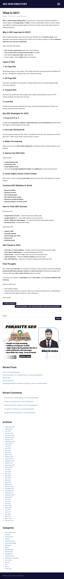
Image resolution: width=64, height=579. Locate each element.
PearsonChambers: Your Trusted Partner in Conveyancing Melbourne (38, 306)
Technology (8, 569)
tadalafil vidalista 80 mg (11, 405)
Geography (8, 545)
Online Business (9, 556)
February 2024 (9, 456)
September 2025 (10, 427)
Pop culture (8, 560)
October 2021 (9, 493)
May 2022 (8, 480)
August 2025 (8, 429)
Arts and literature (10, 532)
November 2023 (9, 461)
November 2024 (9, 437)
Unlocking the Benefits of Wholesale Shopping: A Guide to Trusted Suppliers (25, 383)
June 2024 (8, 448)
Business (7, 534)
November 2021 (9, 491)
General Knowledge (10, 543)
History (7, 547)
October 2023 (9, 463)
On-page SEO (9, 554)
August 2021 (8, 497)
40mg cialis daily (9, 401)
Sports (7, 566)
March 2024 (8, 454)
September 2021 (10, 495)
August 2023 (8, 467)
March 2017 (8, 508)
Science (7, 562)
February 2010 (9, 520)
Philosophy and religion (12, 558)
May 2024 (8, 450)
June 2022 (8, 478)
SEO (6, 564)
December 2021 (9, 488)
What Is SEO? (7, 378)
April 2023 (8, 476)
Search (5, 316)
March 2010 (8, 518)
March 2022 (8, 484)
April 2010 (8, 516)
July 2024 (8, 446)
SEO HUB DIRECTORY (15, 3)
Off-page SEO (9, 551)
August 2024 (8, 444)
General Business (21, 16)
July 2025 (8, 431)
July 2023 (8, 469)
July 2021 (8, 499)
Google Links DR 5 (9, 304)
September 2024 (10, 442)
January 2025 (9, 433)
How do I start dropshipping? (11, 372)
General (7, 539)
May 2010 (8, 514)
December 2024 (9, 435)
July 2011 (8, 510)
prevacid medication (10, 413)
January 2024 (9, 459)
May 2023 (8, 473)
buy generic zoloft (9, 409)
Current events (9, 537)
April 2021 (8, 503)
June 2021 (8, 501)
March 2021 (8, 505)
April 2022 (8, 482)
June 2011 (8, 512)
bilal (14, 16)
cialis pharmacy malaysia (11, 398)
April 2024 (8, 452)
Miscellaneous (9, 549)
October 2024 (9, 439)
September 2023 (10, 465)
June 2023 (8, 471)
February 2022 (9, 486)
